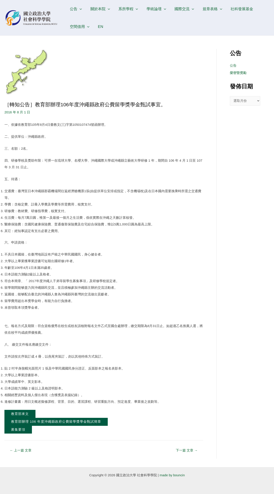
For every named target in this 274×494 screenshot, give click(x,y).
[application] (79, 9)
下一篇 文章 (187, 450)
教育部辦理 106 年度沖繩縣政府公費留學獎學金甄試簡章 (56, 422)
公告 (75, 9)
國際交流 (180, 9)
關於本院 (99, 9)
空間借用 (79, 26)
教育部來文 (20, 414)
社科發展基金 (236, 9)
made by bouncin (172, 475)
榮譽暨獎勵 (238, 73)
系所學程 (126, 9)
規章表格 (207, 9)
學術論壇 (153, 9)
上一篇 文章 (21, 450)
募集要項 (18, 430)
